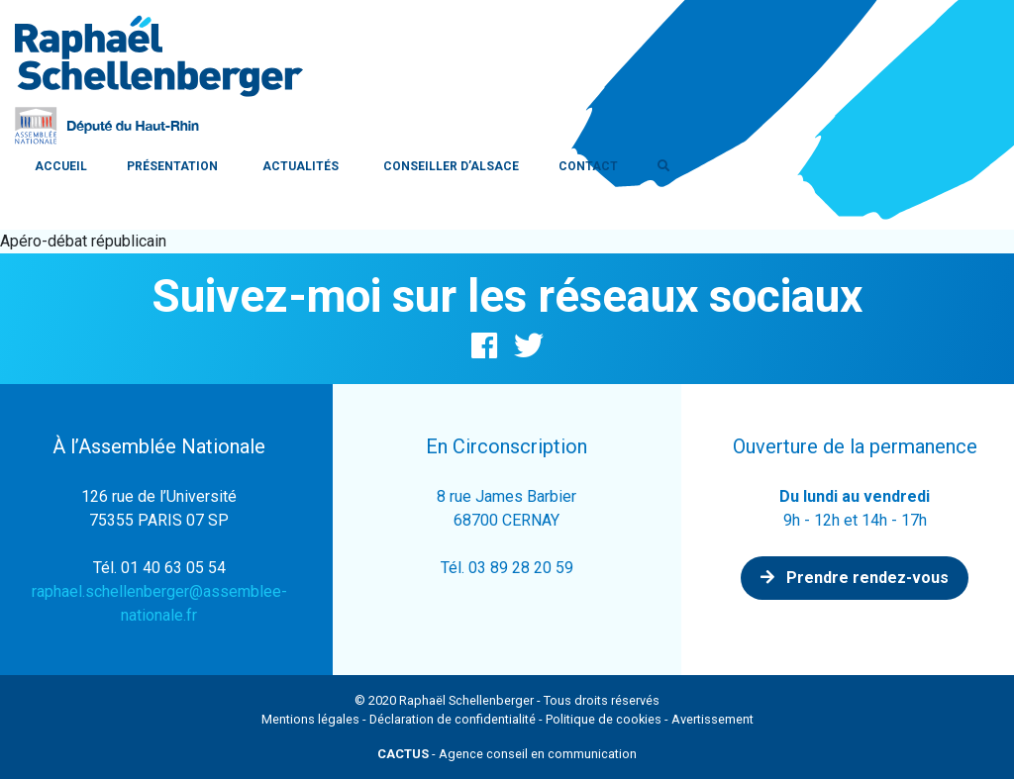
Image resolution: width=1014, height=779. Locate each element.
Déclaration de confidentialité (452, 719)
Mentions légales (310, 719)
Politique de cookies (603, 719)
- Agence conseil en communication (507, 753)
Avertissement (712, 719)
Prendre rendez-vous (854, 577)
